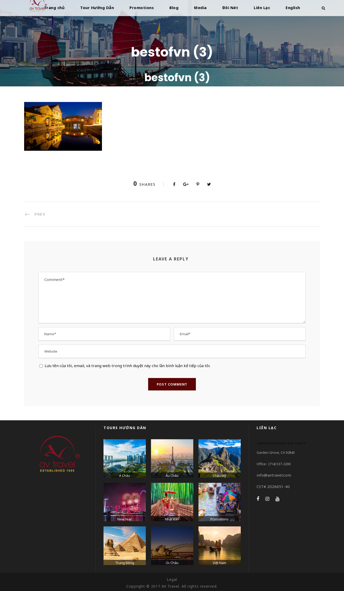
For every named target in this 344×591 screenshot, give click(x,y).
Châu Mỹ (219, 475)
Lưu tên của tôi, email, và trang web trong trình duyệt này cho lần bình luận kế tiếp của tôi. (127, 365)
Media (200, 7)
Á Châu (124, 475)
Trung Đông (124, 562)
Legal (172, 579)
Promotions (141, 7)
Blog (173, 7)
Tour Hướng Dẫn (97, 7)
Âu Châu (172, 475)
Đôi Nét (230, 7)
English (293, 7)
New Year (124, 519)
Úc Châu (172, 562)
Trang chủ (54, 7)
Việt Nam (219, 562)
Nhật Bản (172, 519)
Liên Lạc (262, 7)
